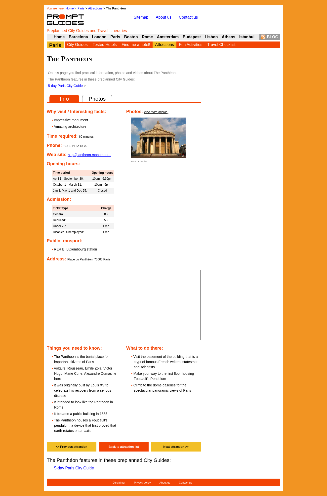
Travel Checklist (221, 44)
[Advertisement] (243, 169)
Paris (81, 8)
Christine (142, 161)
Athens (228, 37)
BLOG (272, 37)
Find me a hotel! (136, 44)
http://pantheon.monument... (89, 155)
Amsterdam (168, 37)
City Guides (77, 44)
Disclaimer (119, 482)
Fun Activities (190, 44)
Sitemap (141, 17)
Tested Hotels (105, 44)
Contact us (188, 17)
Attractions (95, 8)
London (99, 37)
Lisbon (211, 37)
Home (70, 8)
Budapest (192, 37)
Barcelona (78, 37)
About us (163, 17)
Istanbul (246, 37)
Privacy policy (142, 482)
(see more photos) (156, 112)
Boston (131, 37)
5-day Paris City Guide (65, 86)
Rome (147, 37)
